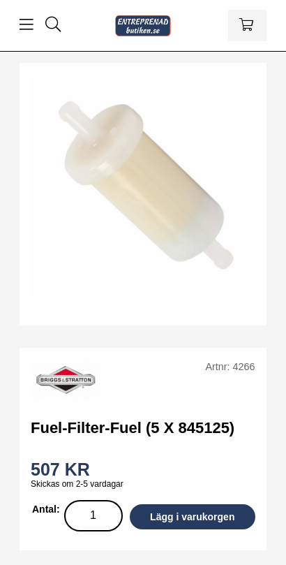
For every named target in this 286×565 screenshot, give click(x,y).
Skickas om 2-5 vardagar (77, 484)
